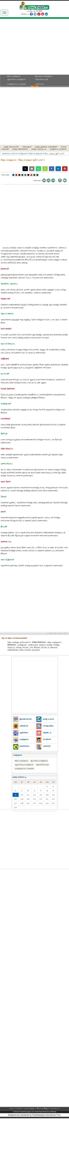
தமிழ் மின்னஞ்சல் (20, 149)
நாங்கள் (19, 1108)
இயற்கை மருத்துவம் (43, 76)
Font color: (6, 175)
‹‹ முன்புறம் (52, 633)
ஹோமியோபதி (41, 79)
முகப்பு (11, 1108)
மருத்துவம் (22, 153)
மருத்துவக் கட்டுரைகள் (16, 84)
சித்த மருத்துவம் (13, 76)
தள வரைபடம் (55, 1108)
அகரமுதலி (26, 147)
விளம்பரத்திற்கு (42, 1108)
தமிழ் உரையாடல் (39, 149)
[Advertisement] (34, 48)
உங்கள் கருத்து (29, 1108)
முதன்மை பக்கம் (9, 153)
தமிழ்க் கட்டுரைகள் (58, 149)
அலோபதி (39, 84)
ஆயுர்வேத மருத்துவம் (16, 79)
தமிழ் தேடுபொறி (11, 147)
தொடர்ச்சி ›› (63, 633)
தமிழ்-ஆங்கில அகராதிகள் (46, 147)
